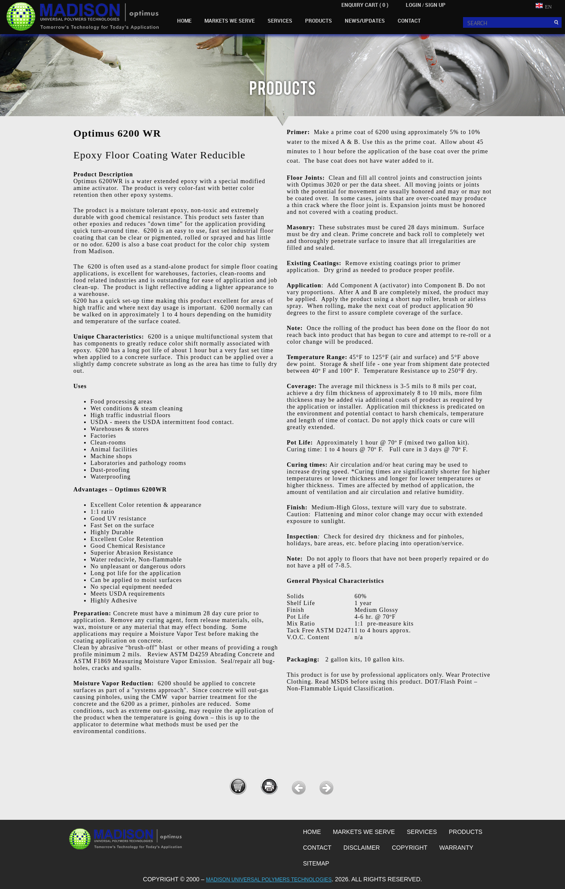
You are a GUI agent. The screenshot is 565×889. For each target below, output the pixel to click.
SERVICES (280, 20)
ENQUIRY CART (364, 4)
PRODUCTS (318, 20)
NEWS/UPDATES (365, 20)
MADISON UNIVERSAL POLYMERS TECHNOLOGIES (269, 880)
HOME (184, 20)
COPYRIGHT (409, 847)
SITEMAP (316, 863)
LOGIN (413, 4)
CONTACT (409, 20)
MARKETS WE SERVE (229, 20)
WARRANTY (456, 847)
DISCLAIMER (362, 847)
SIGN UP (435, 4)
